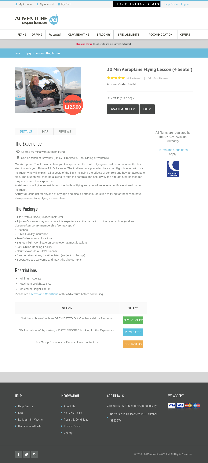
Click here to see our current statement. (104, 44)
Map (45, 131)
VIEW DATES (133, 332)
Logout (185, 4)
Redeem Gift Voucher (31, 419)
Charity (68, 433)
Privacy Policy (72, 426)
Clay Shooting (78, 34)
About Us (69, 406)
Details (26, 131)
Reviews (64, 131)
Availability (123, 109)
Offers (185, 34)
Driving (37, 34)
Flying (22, 34)
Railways (55, 34)
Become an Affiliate (30, 426)
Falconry (103, 34)
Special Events (128, 34)
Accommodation (161, 34)
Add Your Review (158, 78)
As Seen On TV (73, 413)
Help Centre (171, 4)
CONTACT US (133, 344)
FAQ (20, 413)
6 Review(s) (134, 78)
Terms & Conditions (76, 419)
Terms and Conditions (44, 294)
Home (17, 53)
